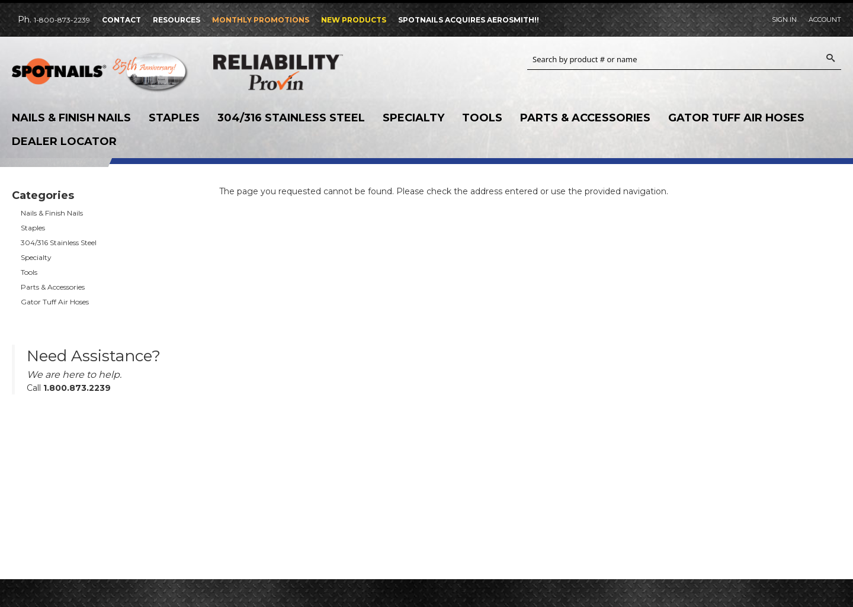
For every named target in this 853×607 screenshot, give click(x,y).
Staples (174, 117)
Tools (482, 117)
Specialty (413, 117)
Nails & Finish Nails (71, 117)
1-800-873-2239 (62, 19)
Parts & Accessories (585, 117)
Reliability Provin (302, 72)
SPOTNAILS (101, 75)
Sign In (784, 19)
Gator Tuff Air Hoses (736, 117)
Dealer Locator (64, 141)
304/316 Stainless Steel (291, 117)
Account (825, 19)
